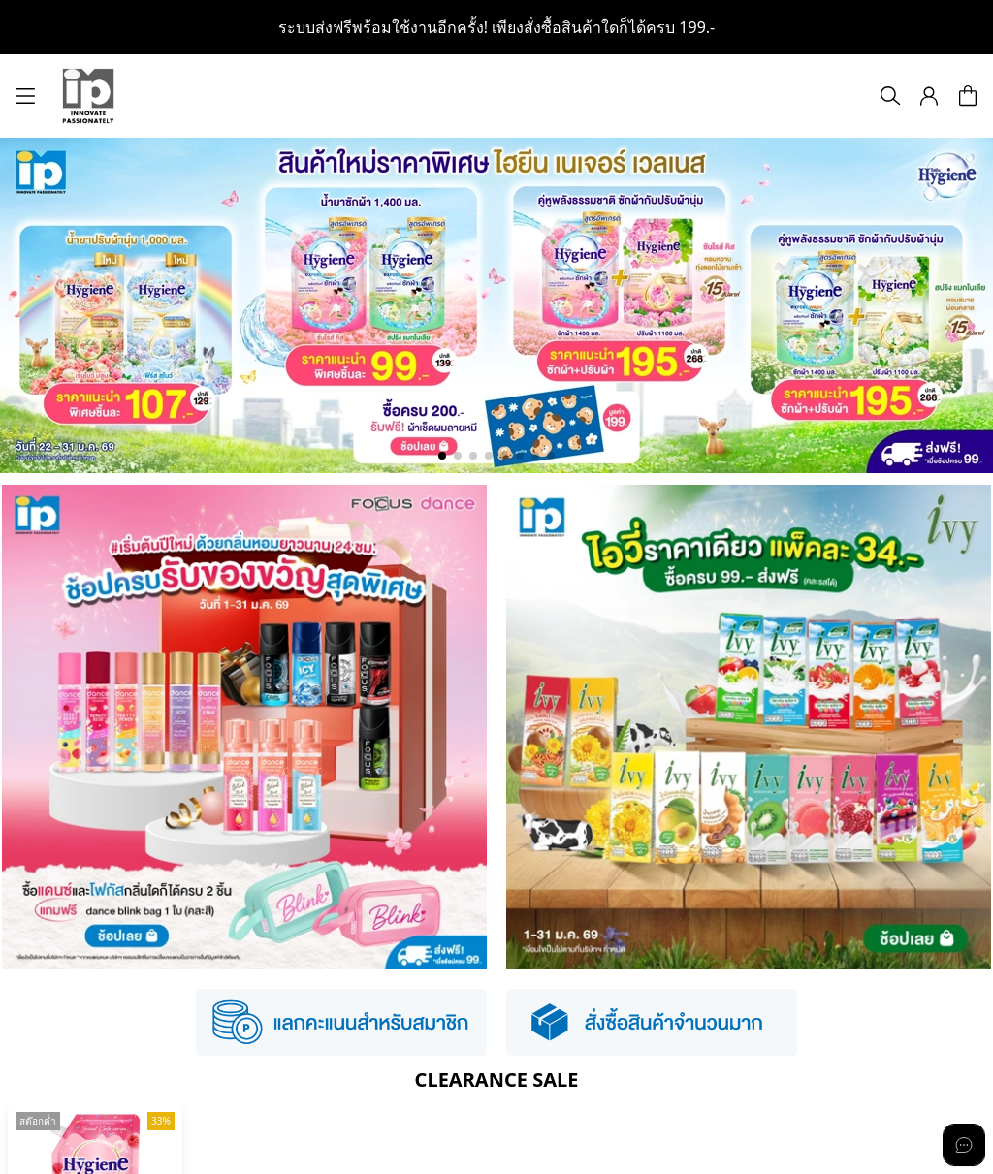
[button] (929, 96)
